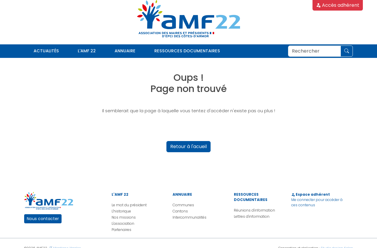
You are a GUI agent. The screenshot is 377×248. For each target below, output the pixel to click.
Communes (183, 204)
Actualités (46, 51)
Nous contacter (43, 219)
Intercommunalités (189, 217)
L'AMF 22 (87, 51)
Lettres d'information (251, 216)
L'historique (121, 211)
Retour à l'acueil (188, 146)
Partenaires (121, 229)
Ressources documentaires (187, 51)
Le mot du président (129, 204)
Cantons (180, 211)
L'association (123, 223)
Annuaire (125, 51)
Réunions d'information (254, 210)
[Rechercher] (314, 51)
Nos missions (124, 217)
